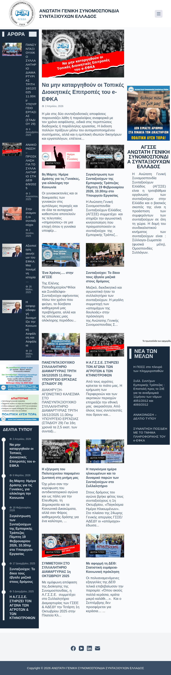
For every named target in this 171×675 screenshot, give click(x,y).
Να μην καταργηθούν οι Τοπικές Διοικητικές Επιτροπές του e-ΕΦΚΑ (83, 92)
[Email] (97, 648)
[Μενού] (159, 14)
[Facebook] (73, 648)
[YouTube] (81, 648)
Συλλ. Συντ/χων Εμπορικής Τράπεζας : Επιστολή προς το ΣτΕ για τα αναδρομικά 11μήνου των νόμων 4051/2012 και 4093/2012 (149, 392)
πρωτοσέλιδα (151, 341)
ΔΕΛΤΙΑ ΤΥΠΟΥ (53, 163)
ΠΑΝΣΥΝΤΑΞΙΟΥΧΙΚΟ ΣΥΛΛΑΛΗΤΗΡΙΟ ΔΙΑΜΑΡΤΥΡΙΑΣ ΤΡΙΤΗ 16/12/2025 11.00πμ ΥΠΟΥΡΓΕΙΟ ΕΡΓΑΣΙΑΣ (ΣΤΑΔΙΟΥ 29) (31, 84)
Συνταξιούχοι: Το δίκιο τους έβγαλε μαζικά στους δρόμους (103, 277)
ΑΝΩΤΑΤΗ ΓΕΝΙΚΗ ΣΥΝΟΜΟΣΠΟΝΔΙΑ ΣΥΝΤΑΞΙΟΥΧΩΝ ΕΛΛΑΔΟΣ (79, 13)
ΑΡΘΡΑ (49, 261)
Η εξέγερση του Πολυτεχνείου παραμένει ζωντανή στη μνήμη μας (61, 473)
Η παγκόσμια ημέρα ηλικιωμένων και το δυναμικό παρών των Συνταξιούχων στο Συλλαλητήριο (102, 477)
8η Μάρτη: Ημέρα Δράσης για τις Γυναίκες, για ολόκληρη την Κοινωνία (23, 489)
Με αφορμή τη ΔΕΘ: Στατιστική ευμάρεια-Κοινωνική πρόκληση (102, 568)
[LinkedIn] (89, 648)
